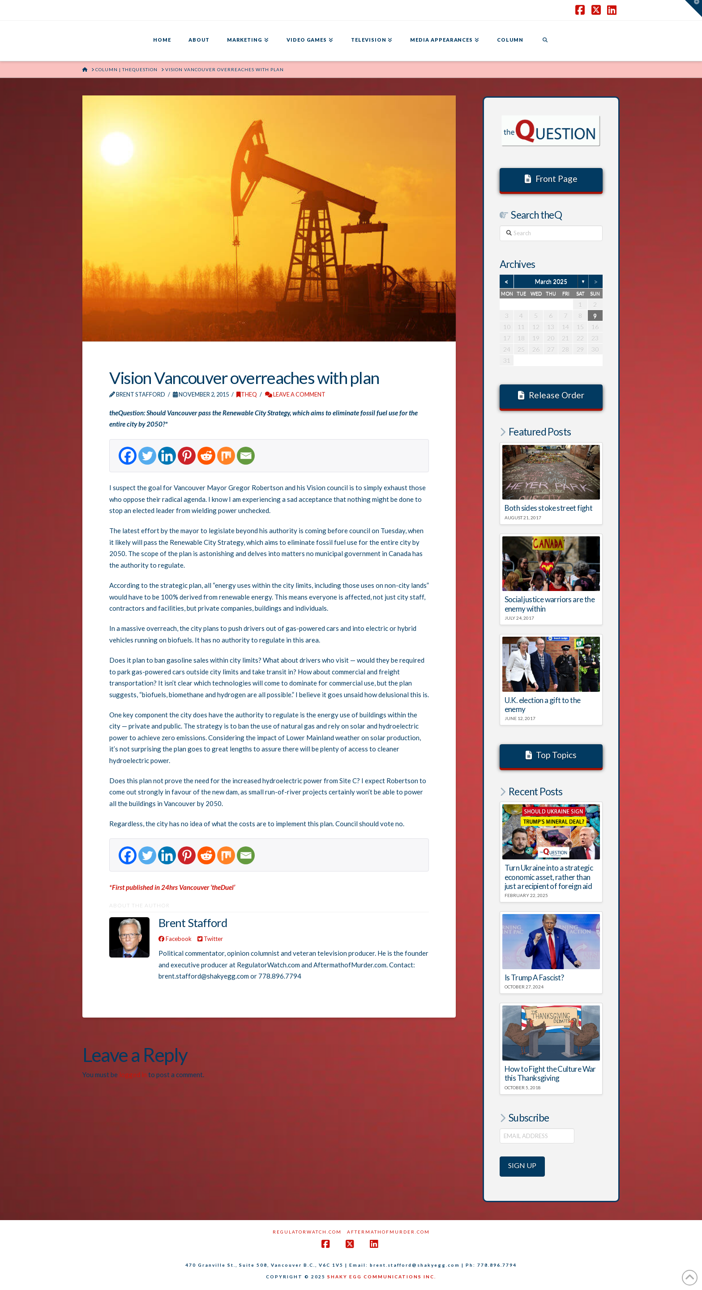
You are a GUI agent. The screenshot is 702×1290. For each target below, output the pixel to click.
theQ (246, 394)
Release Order (551, 395)
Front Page (551, 178)
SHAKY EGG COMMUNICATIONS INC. (381, 1276)
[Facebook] (128, 456)
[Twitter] (147, 456)
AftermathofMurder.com (388, 1231)
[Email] (246, 456)
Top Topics (551, 755)
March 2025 (551, 281)
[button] (693, 8)
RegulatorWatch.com (307, 1231)
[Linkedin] (167, 456)
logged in (133, 1074)
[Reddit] (206, 456)
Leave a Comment (295, 394)
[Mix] (226, 456)
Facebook (175, 938)
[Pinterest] (187, 456)
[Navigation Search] (545, 41)
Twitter (210, 938)
